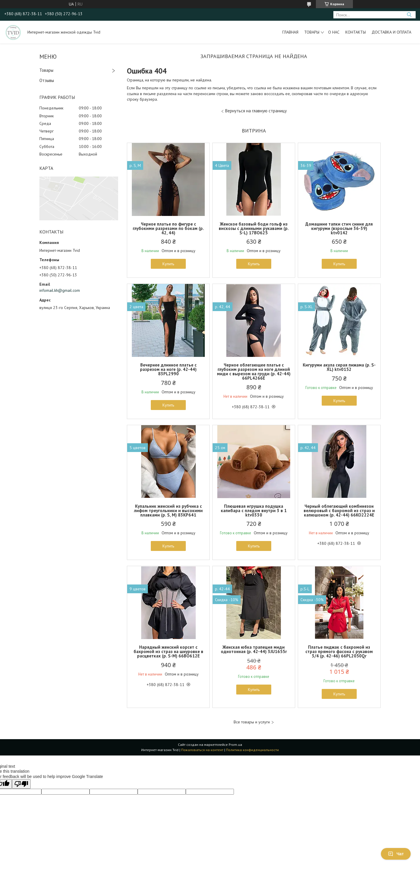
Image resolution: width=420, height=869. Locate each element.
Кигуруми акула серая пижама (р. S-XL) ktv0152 (339, 367)
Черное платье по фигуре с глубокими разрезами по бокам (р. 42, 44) (168, 228)
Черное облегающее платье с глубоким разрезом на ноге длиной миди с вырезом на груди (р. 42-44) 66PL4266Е (253, 371)
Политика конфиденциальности (252, 750)
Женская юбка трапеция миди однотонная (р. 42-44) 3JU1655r (254, 649)
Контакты (355, 32)
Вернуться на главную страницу (256, 111)
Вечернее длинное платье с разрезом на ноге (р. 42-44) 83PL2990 (168, 369)
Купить (168, 263)
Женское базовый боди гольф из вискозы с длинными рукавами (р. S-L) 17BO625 (254, 228)
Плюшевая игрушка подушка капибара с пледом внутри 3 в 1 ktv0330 (254, 510)
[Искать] (409, 14)
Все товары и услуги (252, 722)
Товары (311, 32)
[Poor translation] (21, 784)
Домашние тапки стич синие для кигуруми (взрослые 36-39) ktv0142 (339, 228)
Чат (396, 853)
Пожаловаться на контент (202, 750)
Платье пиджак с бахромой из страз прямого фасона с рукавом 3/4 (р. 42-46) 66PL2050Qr (339, 651)
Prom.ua (235, 744)
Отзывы (46, 80)
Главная (290, 32)
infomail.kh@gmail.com (59, 290)
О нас (334, 32)
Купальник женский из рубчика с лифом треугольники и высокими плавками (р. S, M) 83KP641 (168, 510)
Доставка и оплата (391, 32)
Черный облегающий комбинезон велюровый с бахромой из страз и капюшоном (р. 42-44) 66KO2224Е (339, 510)
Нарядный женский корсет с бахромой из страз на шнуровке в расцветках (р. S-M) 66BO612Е (168, 651)
